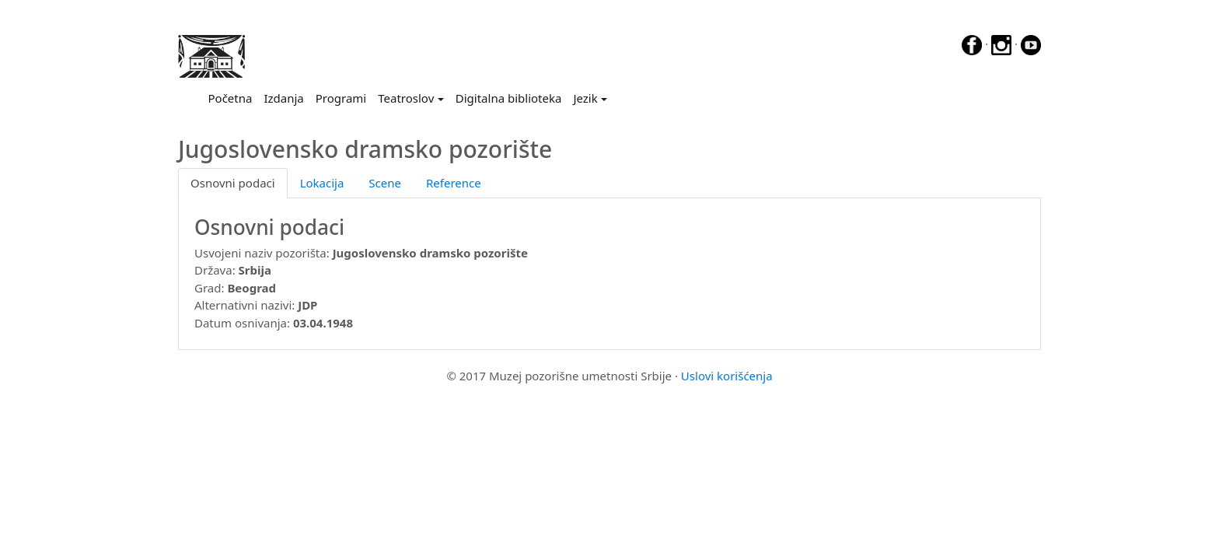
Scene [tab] (384, 183)
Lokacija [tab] (322, 183)
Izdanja (283, 98)
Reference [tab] (453, 183)
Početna (233, 97)
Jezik (585, 98)
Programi (341, 98)
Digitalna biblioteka (509, 98)
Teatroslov (406, 98)
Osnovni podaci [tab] (232, 183)
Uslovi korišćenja (727, 375)
